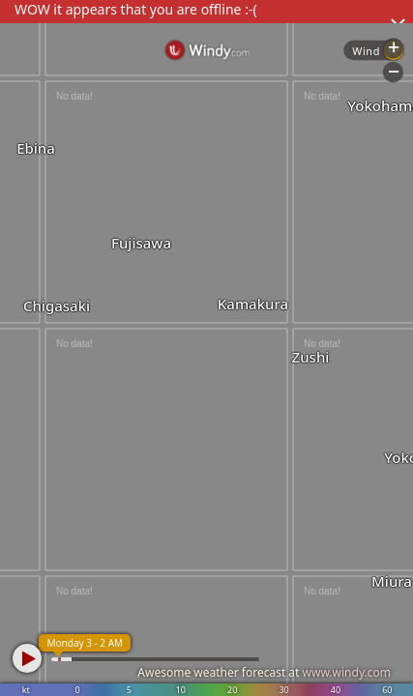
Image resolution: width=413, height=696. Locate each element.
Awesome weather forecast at (264, 672)
